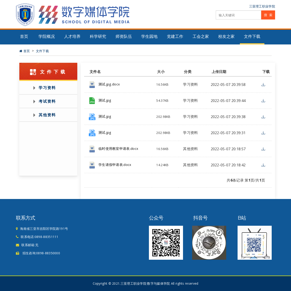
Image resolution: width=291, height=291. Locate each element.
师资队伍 (123, 36)
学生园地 (149, 36)
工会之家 (201, 36)
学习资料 (47, 87)
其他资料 (47, 114)
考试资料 (47, 101)
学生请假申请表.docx (114, 164)
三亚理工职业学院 (262, 6)
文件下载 (252, 36)
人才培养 (72, 36)
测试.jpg (104, 100)
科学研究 (98, 36)
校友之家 (226, 36)
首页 (24, 36)
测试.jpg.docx (109, 84)
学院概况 (46, 36)
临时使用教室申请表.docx (118, 148)
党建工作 (175, 36)
